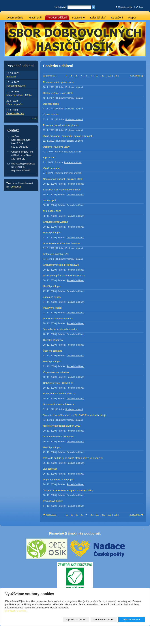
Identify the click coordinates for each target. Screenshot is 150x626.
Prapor (132, 17)
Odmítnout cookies (103, 619)
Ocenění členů (51, 103)
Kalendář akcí (98, 17)
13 (115, 75)
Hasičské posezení (16, 86)
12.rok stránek (51, 114)
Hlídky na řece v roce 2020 (57, 93)
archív (35, 118)
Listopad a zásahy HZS (56, 254)
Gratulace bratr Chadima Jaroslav (61, 243)
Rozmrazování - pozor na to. (58, 82)
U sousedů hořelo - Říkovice (58, 404)
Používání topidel (52, 307)
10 (97, 75)
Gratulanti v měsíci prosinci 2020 (61, 264)
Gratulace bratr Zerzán (55, 221)
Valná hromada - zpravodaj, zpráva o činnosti (67, 136)
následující (135, 75)
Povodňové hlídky (53, 501)
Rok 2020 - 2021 (52, 211)
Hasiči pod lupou (52, 232)
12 (109, 75)
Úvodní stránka (14, 17)
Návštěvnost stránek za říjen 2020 (61, 425)
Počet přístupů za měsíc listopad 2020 (64, 275)
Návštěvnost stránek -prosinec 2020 (62, 179)
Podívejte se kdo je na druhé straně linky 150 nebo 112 (73, 458)
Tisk (141, 7)
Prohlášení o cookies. (16, 611)
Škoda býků (49, 200)
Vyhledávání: (61, 7)
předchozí (51, 75)
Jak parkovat (50, 468)
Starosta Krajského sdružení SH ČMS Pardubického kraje (74, 415)
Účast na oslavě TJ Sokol (19, 95)
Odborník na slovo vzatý (56, 146)
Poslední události (57, 17)
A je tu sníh (49, 157)
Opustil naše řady (15, 113)
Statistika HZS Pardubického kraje (61, 189)
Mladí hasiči (35, 17)
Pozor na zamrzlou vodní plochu (60, 125)
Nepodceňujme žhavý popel (58, 479)
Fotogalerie (78, 17)
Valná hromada (51, 168)
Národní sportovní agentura (58, 318)
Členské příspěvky (53, 340)
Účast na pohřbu (14, 104)
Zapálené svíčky (52, 297)
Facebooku (15, 186)
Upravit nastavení (75, 619)
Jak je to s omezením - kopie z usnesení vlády (68, 490)
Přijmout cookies (131, 619)
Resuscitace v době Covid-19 (59, 393)
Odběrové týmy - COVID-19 (58, 383)
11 (103, 75)
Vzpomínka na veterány (56, 372)
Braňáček (11, 76)
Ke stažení (117, 17)
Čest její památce (52, 350)
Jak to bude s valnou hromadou (60, 329)
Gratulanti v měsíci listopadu (58, 436)
